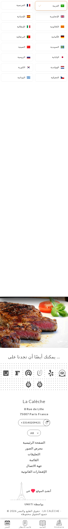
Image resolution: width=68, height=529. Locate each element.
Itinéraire (59, 524)
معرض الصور (34, 448)
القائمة (34, 460)
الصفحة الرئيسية (34, 442)
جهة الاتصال (34, 465)
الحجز (7, 524)
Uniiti (28, 504)
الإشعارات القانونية (34, 471)
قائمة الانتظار (25, 524)
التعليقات (34, 454)
